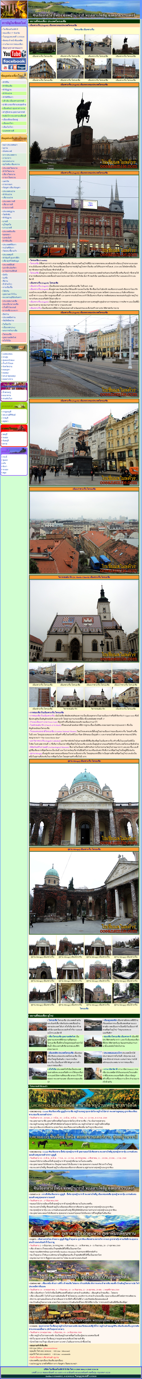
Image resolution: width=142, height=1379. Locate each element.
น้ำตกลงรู (7, 392)
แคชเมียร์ (7, 238)
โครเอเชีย (7, 334)
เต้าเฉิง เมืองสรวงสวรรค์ (13, 101)
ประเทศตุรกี (8, 255)
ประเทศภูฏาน (9, 211)
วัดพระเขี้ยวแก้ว (10, 251)
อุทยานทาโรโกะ (10, 294)
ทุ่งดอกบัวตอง (8, 360)
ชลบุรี (5, 434)
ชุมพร (5, 460)
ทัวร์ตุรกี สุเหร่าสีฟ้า (11, 258)
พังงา (5, 466)
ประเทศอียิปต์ (8, 265)
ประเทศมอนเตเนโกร (113, 1053)
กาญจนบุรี (7, 412)
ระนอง (5, 469)
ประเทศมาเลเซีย (10, 301)
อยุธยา (5, 421)
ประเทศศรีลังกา (9, 244)
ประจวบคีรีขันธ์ (9, 415)
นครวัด (6, 181)
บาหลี (5, 221)
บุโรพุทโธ (7, 224)
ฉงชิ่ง (5, 278)
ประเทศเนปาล (9, 191)
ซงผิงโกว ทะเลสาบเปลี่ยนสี (14, 116)
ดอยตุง (6, 373)
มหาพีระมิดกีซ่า (9, 268)
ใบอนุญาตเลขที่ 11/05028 (13, 37)
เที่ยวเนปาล (8, 197)
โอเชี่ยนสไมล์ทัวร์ (10, 29)
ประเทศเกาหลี (9, 201)
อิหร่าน (6, 314)
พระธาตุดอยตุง (9, 376)
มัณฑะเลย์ (7, 151)
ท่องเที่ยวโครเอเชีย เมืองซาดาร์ (117, 1036)
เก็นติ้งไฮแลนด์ (9, 307)
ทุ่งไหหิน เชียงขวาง (11, 164)
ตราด (5, 444)
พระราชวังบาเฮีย (10, 330)
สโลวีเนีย (7, 340)
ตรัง (4, 463)
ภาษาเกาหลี (8, 207)
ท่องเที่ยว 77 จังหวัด (11, 33)
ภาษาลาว (7, 158)
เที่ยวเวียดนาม (9, 174)
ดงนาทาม (7, 395)
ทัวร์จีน (6, 82)
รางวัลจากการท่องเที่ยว (13, 44)
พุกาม (5, 148)
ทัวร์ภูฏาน (7, 89)
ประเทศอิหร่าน (9, 317)
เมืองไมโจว (8, 127)
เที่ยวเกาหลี (8, 204)
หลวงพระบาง (8, 161)
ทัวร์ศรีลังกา (8, 97)
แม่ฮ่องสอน (7, 354)
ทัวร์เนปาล (7, 93)
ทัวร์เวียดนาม (8, 171)
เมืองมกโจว (8, 123)
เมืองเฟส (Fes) (9, 327)
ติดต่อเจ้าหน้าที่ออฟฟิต (13, 40)
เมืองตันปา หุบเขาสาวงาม (14, 108)
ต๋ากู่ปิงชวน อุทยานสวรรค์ (14, 112)
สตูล (4, 473)
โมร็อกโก (7, 324)
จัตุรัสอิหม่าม (8, 320)
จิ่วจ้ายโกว (7, 284)
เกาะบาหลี (7, 228)
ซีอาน (5, 281)
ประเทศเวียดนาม (10, 168)
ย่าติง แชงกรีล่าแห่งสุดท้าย (14, 104)
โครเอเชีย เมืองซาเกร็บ (84, 29)
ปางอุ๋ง (5, 357)
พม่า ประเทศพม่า (10, 145)
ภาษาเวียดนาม (9, 177)
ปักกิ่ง (5, 275)
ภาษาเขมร (7, 184)
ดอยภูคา (6, 370)
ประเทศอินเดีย (9, 231)
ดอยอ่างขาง (8, 379)
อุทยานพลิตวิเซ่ (9, 337)
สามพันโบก (7, 398)
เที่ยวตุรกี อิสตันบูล (11, 261)
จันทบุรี (6, 441)
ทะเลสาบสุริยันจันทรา (12, 297)
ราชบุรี (5, 418)
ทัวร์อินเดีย (7, 86)
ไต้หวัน (6, 291)
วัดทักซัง (6, 214)
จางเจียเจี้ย (8, 287)
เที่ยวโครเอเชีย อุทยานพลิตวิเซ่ (62, 1036)
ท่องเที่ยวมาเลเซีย (10, 304)
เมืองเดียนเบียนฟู (10, 119)
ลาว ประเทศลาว (10, 155)
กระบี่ (5, 457)
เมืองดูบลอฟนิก (110, 1020)
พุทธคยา (6, 234)
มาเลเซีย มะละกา (10, 310)
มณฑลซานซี (8, 131)
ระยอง (5, 437)
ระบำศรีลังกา (8, 248)
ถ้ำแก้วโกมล (8, 363)
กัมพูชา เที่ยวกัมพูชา (11, 187)
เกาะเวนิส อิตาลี (110, 1069)
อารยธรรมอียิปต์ (10, 271)
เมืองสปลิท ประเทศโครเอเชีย (61, 1053)
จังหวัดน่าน (7, 366)
